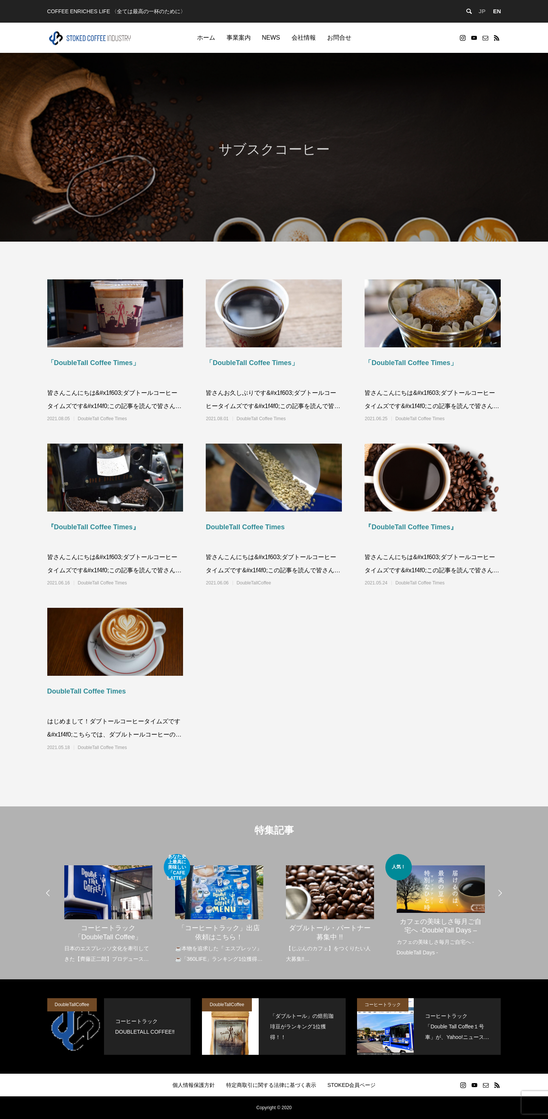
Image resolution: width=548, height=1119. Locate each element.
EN (497, 11)
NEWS (271, 37)
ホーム (206, 37)
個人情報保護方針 (193, 1085)
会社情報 (304, 37)
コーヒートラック (383, 1004)
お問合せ (339, 37)
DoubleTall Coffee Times (102, 418)
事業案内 (239, 37)
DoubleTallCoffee (254, 583)
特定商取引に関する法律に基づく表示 (271, 1085)
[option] (108, 909)
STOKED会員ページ (352, 1085)
